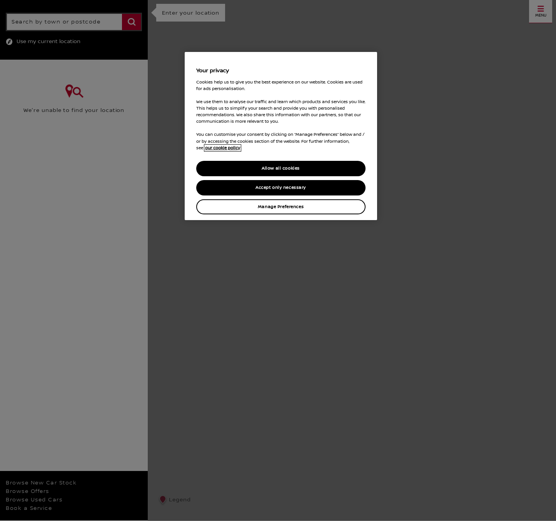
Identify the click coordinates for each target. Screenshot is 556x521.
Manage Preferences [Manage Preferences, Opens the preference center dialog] (281, 206)
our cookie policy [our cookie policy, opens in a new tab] (222, 147)
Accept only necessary (280, 187)
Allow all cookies (281, 168)
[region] (281, 136)
